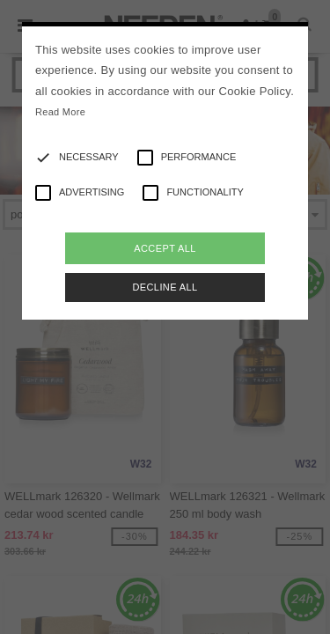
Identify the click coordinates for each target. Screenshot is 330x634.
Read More (60, 112)
